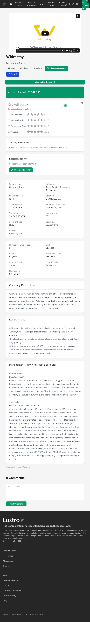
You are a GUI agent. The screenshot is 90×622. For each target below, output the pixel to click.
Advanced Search (19, 4)
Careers (6, 566)
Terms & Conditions (12, 591)
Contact (6, 585)
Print (11, 68)
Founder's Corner (63, 4)
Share (24, 68)
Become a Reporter (21, 170)
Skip (47, 114)
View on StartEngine (45, 82)
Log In (85, 6)
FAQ (5, 601)
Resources (8, 556)
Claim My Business (56, 68)
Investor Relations (31, 4)
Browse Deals (9, 551)
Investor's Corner (51, 4)
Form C (12, 74)
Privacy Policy (9, 596)
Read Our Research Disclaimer (18, 467)
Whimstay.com (16, 234)
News (41, 4)
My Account (8, 561)
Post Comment (16, 504)
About (6, 575)
